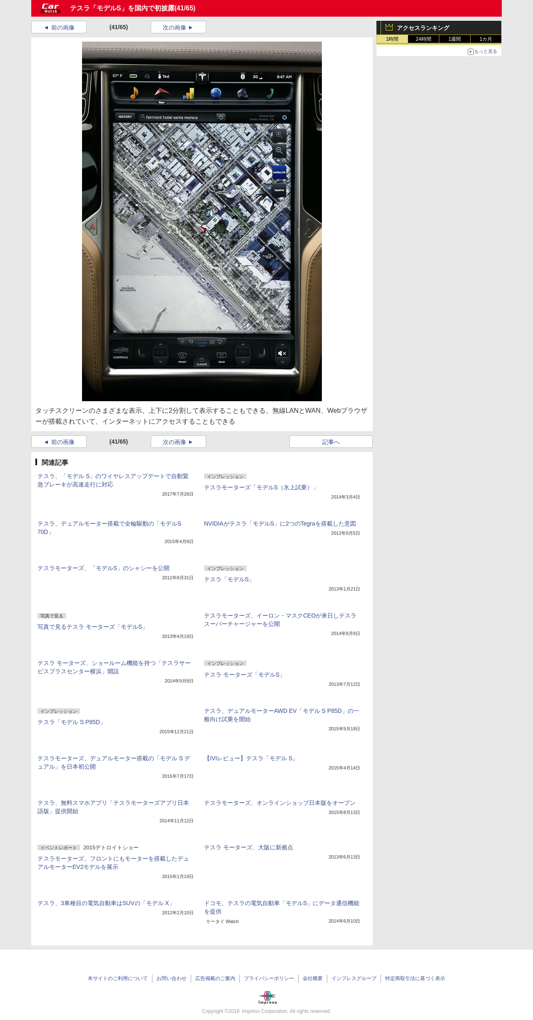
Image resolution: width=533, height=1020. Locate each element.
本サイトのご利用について (118, 978)
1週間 (454, 39)
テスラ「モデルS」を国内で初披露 (122, 8)
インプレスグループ (353, 978)
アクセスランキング (423, 28)
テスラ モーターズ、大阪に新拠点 (248, 847)
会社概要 (313, 978)
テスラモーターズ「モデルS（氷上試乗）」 (261, 487)
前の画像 (63, 27)
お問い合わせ (172, 978)
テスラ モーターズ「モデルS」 (244, 674)
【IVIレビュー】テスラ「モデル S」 (251, 758)
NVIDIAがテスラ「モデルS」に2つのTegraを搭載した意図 (280, 523)
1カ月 (486, 39)
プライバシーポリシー (269, 978)
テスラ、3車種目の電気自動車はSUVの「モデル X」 (106, 903)
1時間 (392, 39)
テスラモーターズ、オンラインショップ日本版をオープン (280, 802)
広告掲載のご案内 (215, 978)
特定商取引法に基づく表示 (415, 978)
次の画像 (174, 27)
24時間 (423, 39)
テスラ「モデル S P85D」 (71, 722)
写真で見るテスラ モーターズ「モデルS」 (92, 626)
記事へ (331, 442)
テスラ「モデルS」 (229, 579)
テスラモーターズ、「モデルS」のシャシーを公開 (103, 568)
